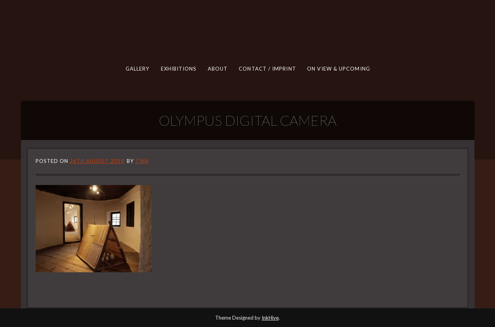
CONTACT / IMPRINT (267, 69)
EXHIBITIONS (178, 69)
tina (142, 161)
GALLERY (137, 69)
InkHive (270, 318)
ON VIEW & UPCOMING (338, 69)
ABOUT (217, 69)
